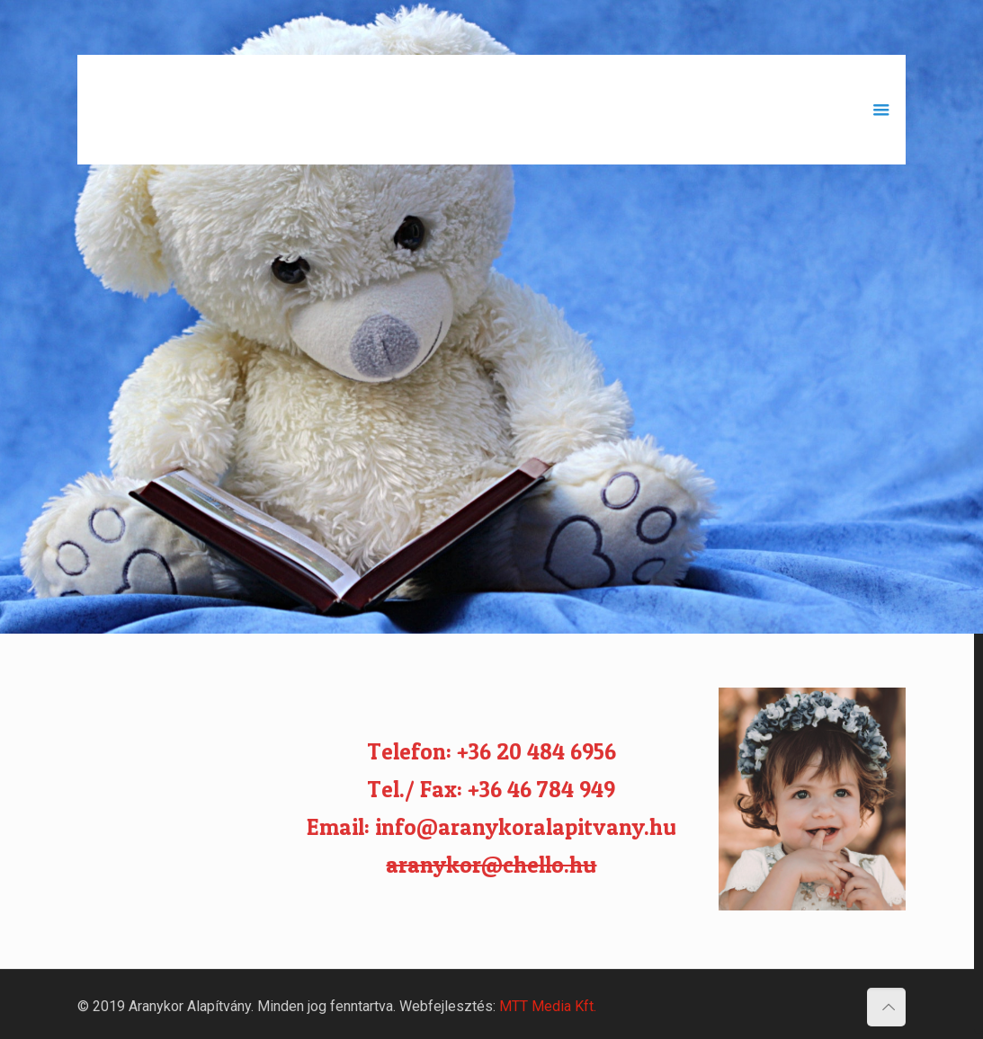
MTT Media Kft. (547, 1000)
